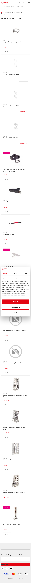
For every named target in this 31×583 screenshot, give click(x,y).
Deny (15, 312)
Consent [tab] (5, 273)
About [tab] (25, 273)
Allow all (15, 301)
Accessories (16, 12)
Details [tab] (15, 273)
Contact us (23, 80)
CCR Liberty (8, 12)
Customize (15, 307)
